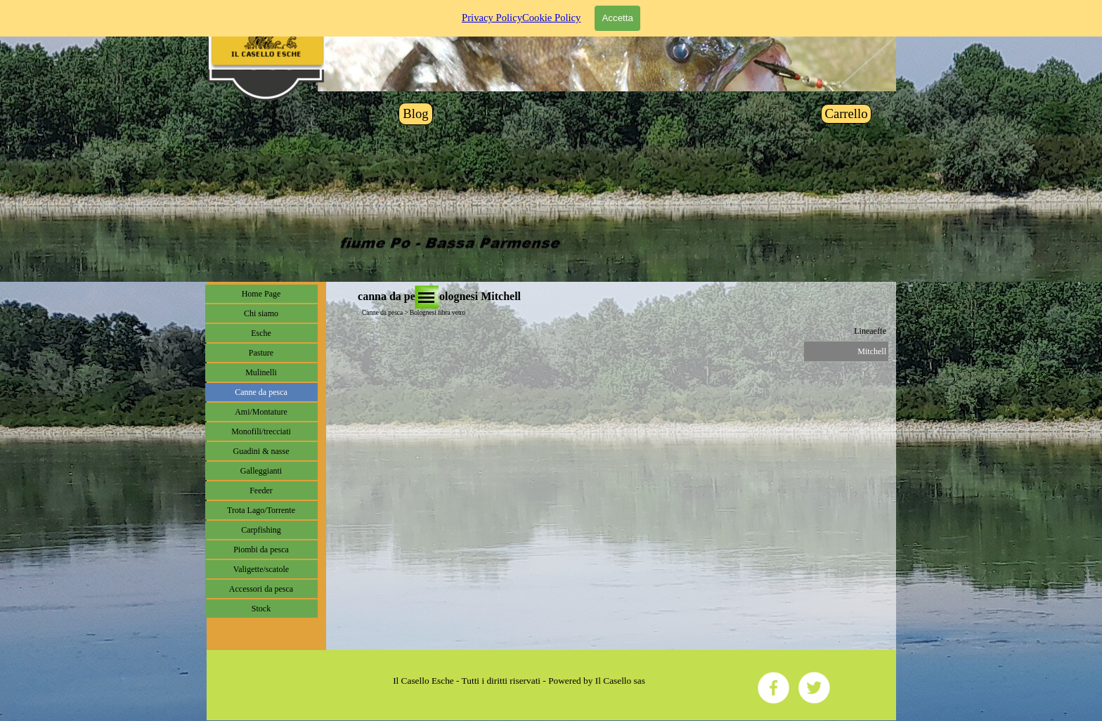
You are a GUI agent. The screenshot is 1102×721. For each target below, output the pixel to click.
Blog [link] (415, 113)
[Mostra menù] (427, 297)
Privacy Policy (492, 10)
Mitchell (871, 351)
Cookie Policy (551, 10)
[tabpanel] (519, 681)
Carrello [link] (845, 113)
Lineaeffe (870, 331)
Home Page (261, 294)
